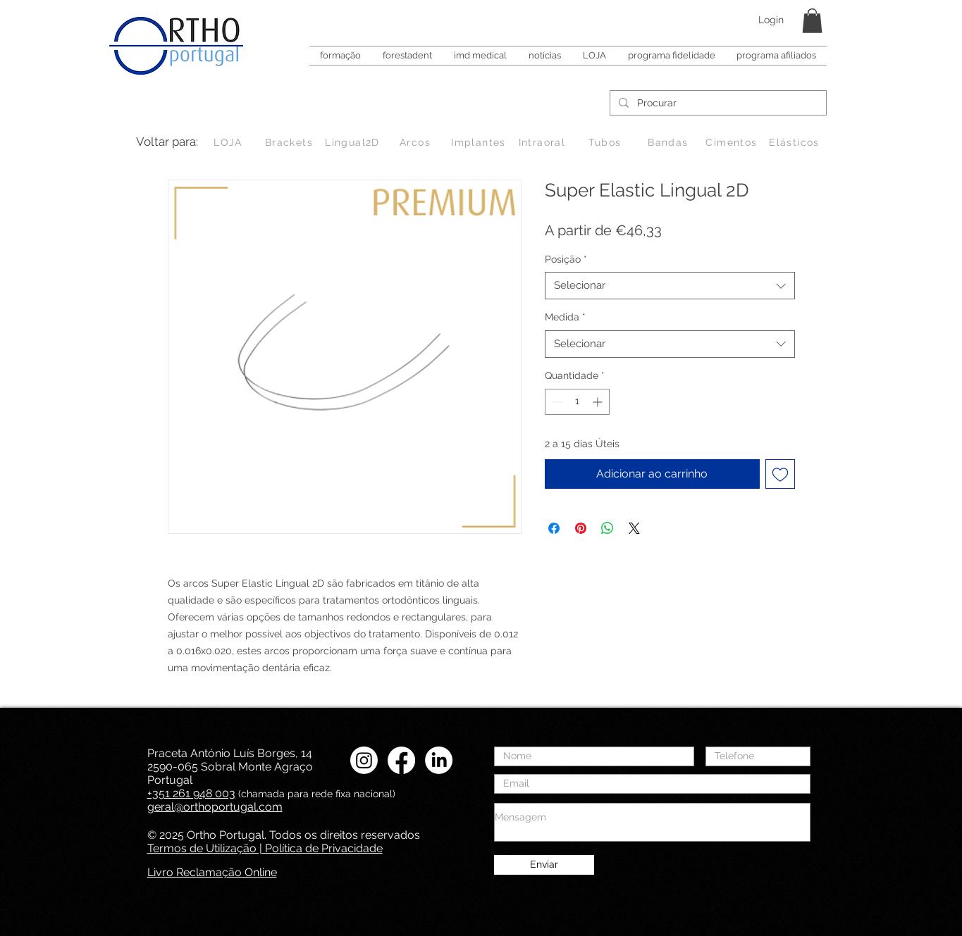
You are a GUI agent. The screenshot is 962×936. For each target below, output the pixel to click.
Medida (565, 317)
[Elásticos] (796, 142)
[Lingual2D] (354, 142)
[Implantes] (480, 142)
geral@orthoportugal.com (215, 806)
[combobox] (670, 285)
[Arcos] (417, 142)
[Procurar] (716, 103)
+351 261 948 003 (191, 793)
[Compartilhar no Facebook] (553, 528)
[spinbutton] (577, 401)
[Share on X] (634, 528)
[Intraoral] (544, 142)
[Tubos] (606, 142)
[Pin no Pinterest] (580, 528)
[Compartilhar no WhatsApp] (607, 528)
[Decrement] (556, 401)
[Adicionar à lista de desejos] (780, 474)
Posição (566, 259)
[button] (812, 20)
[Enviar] (544, 865)
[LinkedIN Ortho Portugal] (438, 760)
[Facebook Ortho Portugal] (401, 760)
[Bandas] (670, 142)
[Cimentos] (733, 142)
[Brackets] (291, 142)
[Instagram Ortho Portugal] (364, 760)
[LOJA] (229, 142)
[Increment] (599, 401)
